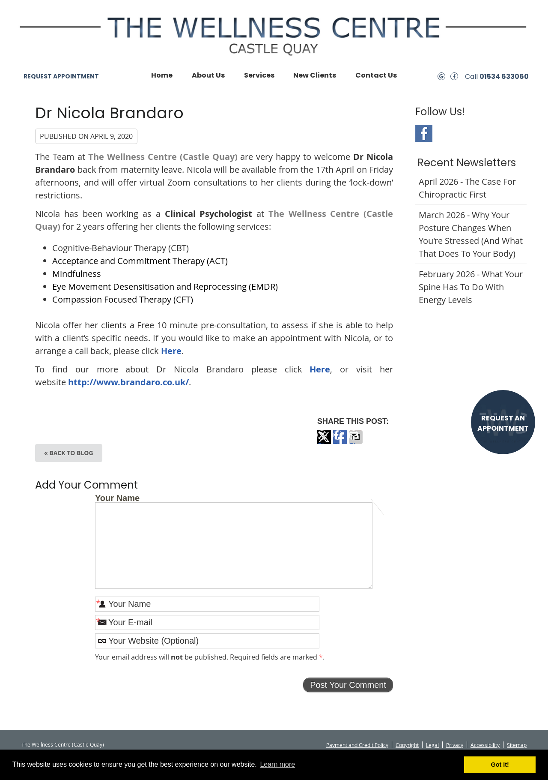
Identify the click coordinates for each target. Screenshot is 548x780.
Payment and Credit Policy (357, 744)
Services (259, 75)
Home (162, 75)
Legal (432, 744)
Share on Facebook (340, 442)
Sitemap (517, 744)
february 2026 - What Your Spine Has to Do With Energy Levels (471, 287)
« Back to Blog (68, 453)
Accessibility (485, 744)
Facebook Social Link (423, 133)
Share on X (324, 442)
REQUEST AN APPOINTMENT (503, 423)
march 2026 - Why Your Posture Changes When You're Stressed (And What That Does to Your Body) (471, 234)
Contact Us (376, 75)
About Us (208, 75)
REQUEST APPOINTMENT (61, 76)
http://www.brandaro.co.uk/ (128, 382)
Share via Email (356, 442)
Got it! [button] (500, 764)
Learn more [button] (277, 764)
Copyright (407, 744)
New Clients (314, 75)
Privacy (454, 744)
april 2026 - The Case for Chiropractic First (467, 188)
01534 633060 (504, 76)
